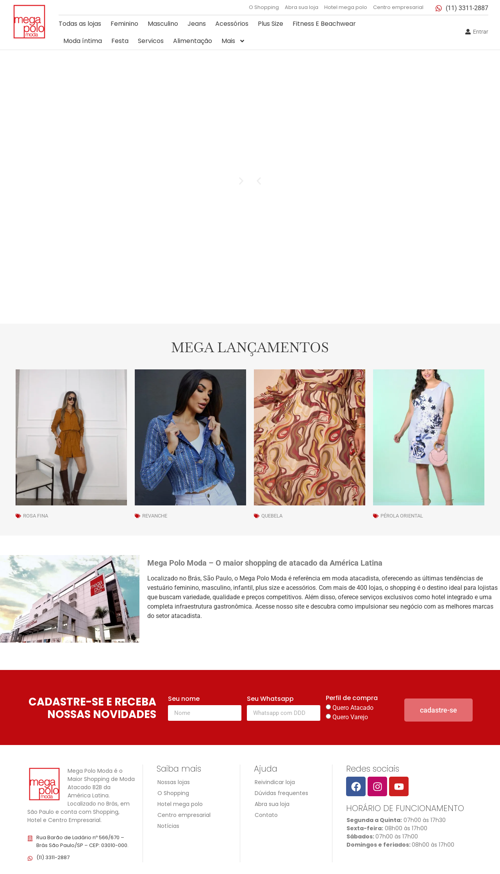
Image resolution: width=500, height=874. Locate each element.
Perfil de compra (352, 698)
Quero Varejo (350, 717)
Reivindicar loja (275, 782)
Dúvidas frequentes (281, 793)
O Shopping (264, 7)
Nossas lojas (173, 782)
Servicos (151, 40)
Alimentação (192, 40)
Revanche (154, 516)
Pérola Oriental (401, 516)
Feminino (124, 23)
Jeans (197, 23)
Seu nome (184, 699)
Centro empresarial (398, 7)
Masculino (163, 23)
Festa (120, 40)
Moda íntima (82, 40)
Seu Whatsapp (270, 699)
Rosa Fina (35, 516)
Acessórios (231, 23)
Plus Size (270, 23)
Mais (233, 41)
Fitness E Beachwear (324, 23)
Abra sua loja (301, 7)
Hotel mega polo (345, 7)
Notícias (168, 826)
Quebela (271, 516)
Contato (266, 815)
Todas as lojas (80, 23)
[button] (259, 181)
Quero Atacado (352, 707)
